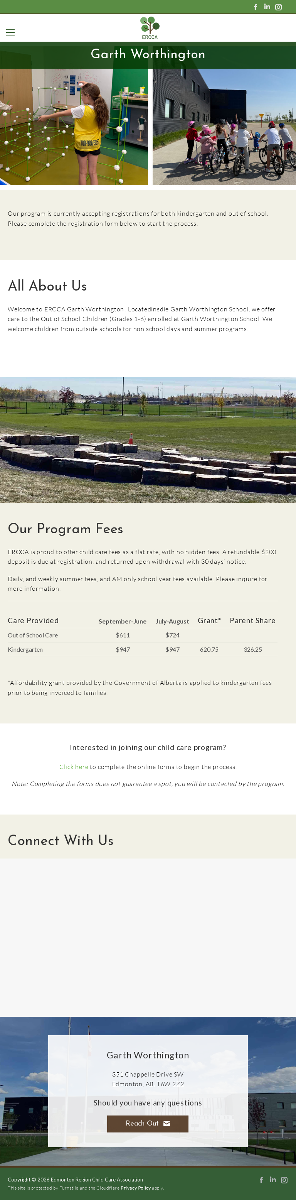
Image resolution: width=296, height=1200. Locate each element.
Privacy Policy (136, 1188)
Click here (74, 766)
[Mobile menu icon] (9, 33)
